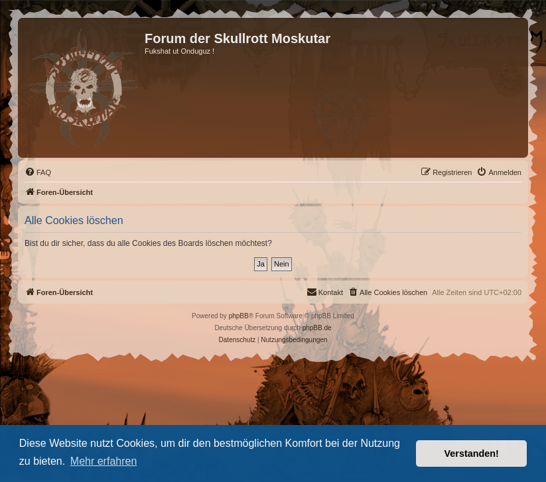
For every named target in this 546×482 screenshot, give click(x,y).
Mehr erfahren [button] (103, 461)
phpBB (239, 316)
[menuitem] (38, 172)
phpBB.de (317, 327)
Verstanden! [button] (471, 453)
